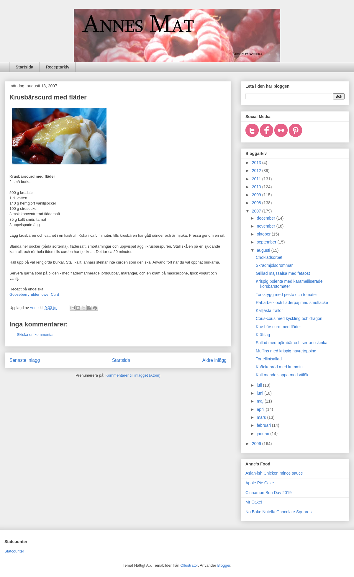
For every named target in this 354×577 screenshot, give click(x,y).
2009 (257, 194)
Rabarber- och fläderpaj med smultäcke (292, 302)
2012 (257, 170)
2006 (257, 443)
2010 (257, 186)
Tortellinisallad (269, 359)
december (266, 218)
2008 (257, 202)
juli (260, 385)
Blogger (223, 565)
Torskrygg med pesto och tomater (286, 294)
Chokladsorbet (269, 257)
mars (262, 417)
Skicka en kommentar (35, 334)
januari (263, 433)
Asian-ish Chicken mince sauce (274, 473)
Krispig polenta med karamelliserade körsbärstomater (289, 284)
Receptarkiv (57, 67)
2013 (257, 162)
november (266, 226)
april (261, 409)
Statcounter (14, 551)
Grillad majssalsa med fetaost (283, 273)
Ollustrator (189, 565)
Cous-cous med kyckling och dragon (289, 318)
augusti (264, 250)
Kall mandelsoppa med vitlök (282, 374)
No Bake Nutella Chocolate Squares (278, 511)
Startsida (24, 67)
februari (264, 425)
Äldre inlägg (214, 360)
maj (260, 401)
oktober (264, 234)
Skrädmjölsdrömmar (274, 265)
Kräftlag (263, 334)
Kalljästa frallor (269, 310)
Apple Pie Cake (259, 482)
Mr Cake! (253, 502)
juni (260, 393)
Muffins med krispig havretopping (286, 351)
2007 (257, 211)
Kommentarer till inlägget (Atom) (132, 375)
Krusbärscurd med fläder (278, 326)
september (267, 242)
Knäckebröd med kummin (279, 366)
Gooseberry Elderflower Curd (34, 294)
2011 (257, 178)
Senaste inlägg (24, 360)
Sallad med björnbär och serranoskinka (291, 342)
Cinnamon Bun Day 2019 (268, 492)
